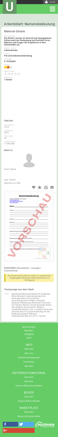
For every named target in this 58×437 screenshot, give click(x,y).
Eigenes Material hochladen (29, 386)
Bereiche (29, 381)
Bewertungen (9, 71)
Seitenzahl (8, 78)
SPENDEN (29, 334)
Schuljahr (8, 59)
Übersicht (28, 377)
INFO (29, 344)
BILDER (29, 392)
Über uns (29, 353)
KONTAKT (29, 331)
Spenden (29, 366)
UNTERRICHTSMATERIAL (29, 373)
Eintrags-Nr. (9, 125)
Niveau (7, 65)
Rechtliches (29, 362)
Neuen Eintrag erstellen (29, 416)
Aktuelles (29, 349)
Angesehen (8, 131)
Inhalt (6, 294)
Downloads (8, 136)
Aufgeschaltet (9, 142)
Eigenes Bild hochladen (29, 401)
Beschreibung (9, 36)
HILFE (29, 338)
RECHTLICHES (29, 327)
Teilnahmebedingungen (29, 357)
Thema (7, 54)
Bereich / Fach (10, 48)
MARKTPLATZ (29, 408)
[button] (10, 424)
